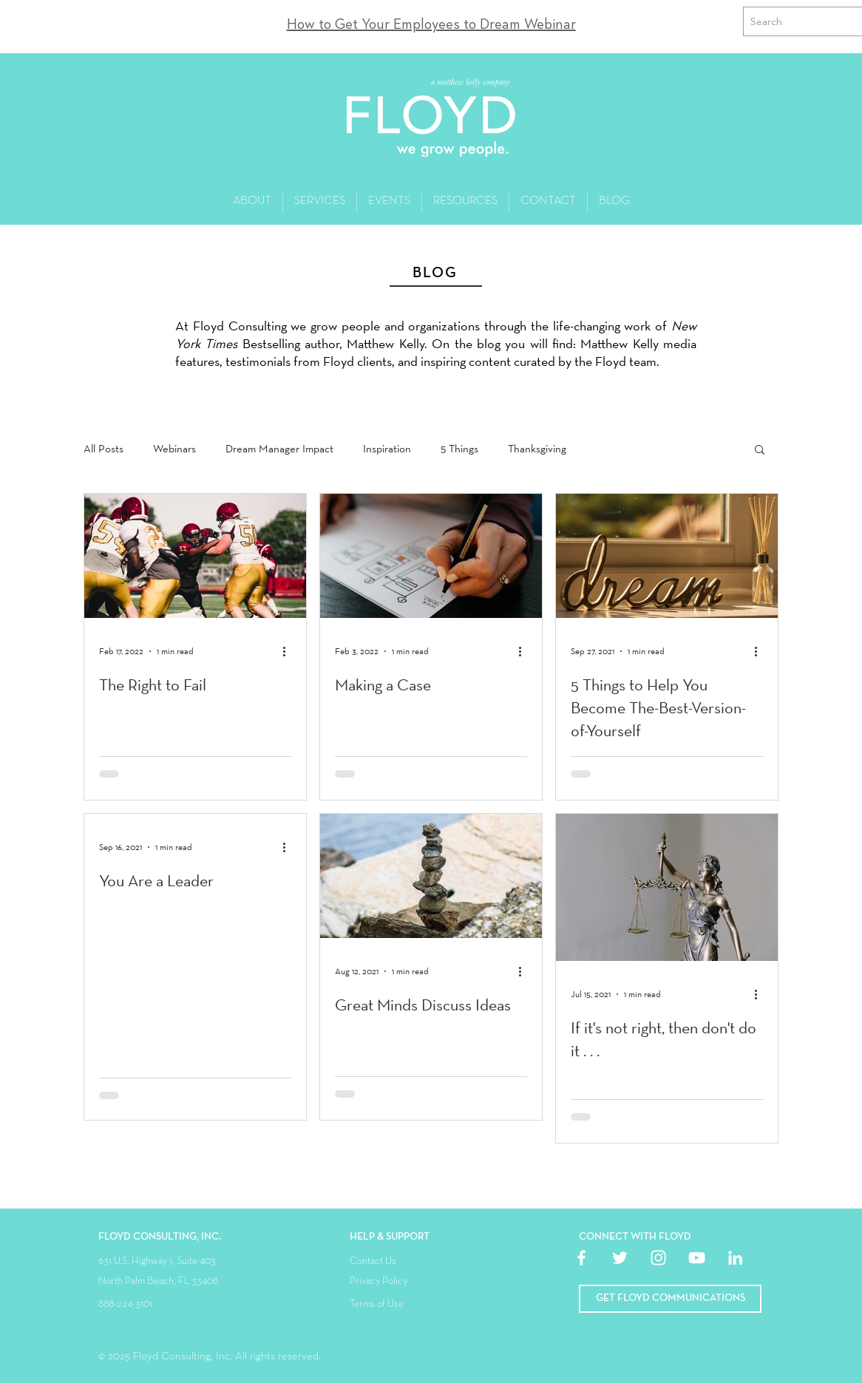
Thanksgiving (537, 448)
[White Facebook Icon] (581, 1258)
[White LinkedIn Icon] (735, 1258)
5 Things (459, 448)
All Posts (103, 448)
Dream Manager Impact (279, 448)
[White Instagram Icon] (658, 1258)
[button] (760, 450)
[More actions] (289, 651)
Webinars (174, 448)
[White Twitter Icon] (620, 1258)
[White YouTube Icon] (697, 1258)
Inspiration (387, 448)
